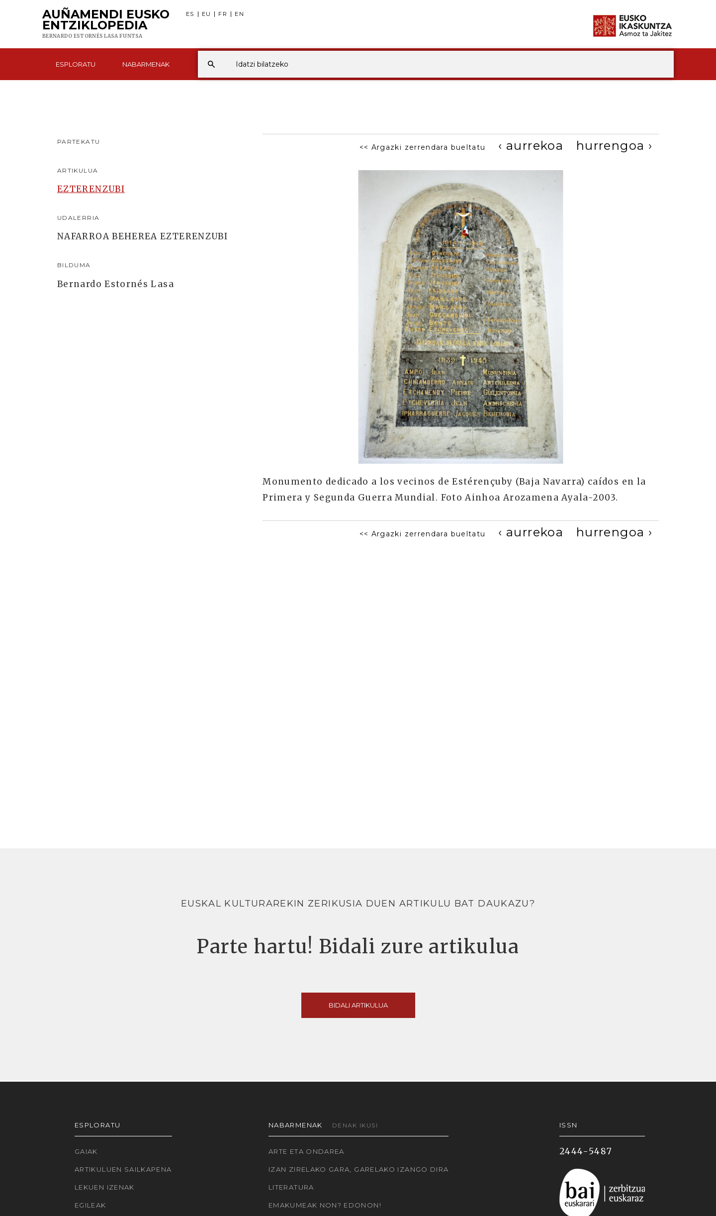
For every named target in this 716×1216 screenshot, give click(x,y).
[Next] (614, 145)
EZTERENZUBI (91, 189)
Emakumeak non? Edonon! (324, 1205)
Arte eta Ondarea (306, 1151)
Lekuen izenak (105, 1187)
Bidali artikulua (358, 1005)
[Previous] (530, 145)
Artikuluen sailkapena (123, 1169)
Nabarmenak (146, 64)
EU (206, 14)
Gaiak (86, 1151)
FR (222, 14)
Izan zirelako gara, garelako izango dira (358, 1169)
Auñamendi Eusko (106, 24)
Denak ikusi (355, 1125)
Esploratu (75, 64)
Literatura (291, 1187)
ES (190, 14)
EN (239, 14)
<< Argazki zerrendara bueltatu (422, 147)
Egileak (90, 1205)
